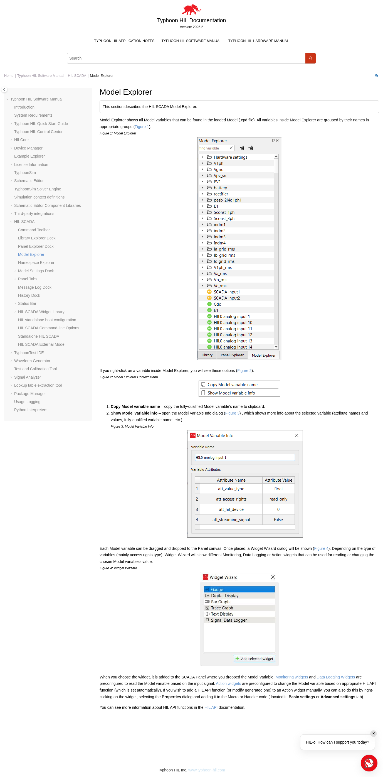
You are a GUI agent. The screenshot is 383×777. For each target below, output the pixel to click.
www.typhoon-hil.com (206, 770)
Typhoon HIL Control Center (38, 131)
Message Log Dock (34, 287)
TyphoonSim (25, 172)
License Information (31, 164)
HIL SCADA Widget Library (41, 312)
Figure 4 (321, 548)
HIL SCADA (77, 76)
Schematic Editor (29, 180)
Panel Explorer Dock (36, 246)
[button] (8, 99)
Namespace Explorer (36, 262)
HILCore (21, 140)
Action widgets (228, 683)
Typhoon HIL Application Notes (124, 41)
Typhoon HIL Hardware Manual (258, 41)
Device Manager (28, 148)
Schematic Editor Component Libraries (47, 205)
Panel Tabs (27, 279)
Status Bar (27, 303)
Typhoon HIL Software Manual (191, 41)
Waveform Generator (32, 361)
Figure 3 (232, 413)
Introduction (24, 107)
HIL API (211, 707)
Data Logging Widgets (336, 677)
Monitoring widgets (292, 677)
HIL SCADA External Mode (41, 344)
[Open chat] (369, 763)
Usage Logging (27, 401)
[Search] (310, 58)
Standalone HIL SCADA (38, 336)
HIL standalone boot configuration (47, 320)
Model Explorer (101, 76)
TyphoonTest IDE (29, 352)
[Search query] (191, 58)
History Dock (29, 295)
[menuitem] (124, 41)
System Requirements (33, 115)
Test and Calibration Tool (35, 369)
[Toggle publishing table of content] (4, 89)
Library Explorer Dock (37, 238)
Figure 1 (142, 126)
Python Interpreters (30, 410)
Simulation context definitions (39, 197)
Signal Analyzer (27, 377)
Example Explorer (29, 156)
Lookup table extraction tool (38, 385)
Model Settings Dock (36, 271)
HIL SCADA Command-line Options (48, 328)
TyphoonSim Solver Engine (37, 189)
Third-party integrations (34, 213)
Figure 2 (244, 370)
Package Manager (30, 393)
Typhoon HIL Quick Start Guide (41, 123)
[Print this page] (377, 76)
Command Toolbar (34, 230)
